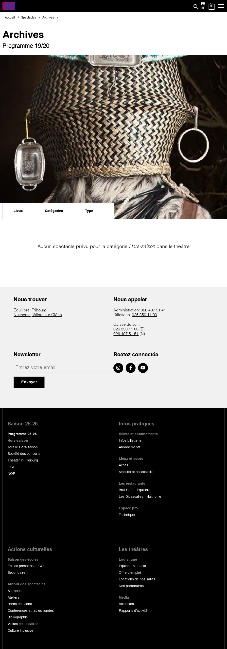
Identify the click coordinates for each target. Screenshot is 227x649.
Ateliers (13, 597)
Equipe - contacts (132, 566)
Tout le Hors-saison (23, 447)
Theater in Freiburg (23, 460)
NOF (11, 474)
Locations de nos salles (137, 579)
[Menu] (221, 6)
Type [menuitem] (89, 211)
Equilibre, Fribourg (30, 310)
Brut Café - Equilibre (134, 490)
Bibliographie (18, 617)
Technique (127, 515)
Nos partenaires (131, 586)
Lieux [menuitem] (18, 211)
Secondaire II (18, 572)
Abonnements (129, 447)
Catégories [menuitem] (54, 211)
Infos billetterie (130, 440)
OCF (11, 467)
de (203, 8)
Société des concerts (24, 454)
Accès (123, 465)
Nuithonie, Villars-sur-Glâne (38, 315)
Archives (48, 17)
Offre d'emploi (130, 572)
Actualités (126, 604)
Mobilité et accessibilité (137, 472)
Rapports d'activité (133, 610)
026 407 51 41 (153, 310)
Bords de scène (20, 604)
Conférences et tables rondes (31, 610)
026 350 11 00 (144, 315)
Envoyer (29, 382)
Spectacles (28, 17)
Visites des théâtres (23, 624)
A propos (14, 591)
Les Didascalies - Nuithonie (140, 496)
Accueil (10, 17)
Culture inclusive (20, 630)
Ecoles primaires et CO (26, 566)
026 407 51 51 (126, 334)
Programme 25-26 (22, 434)
